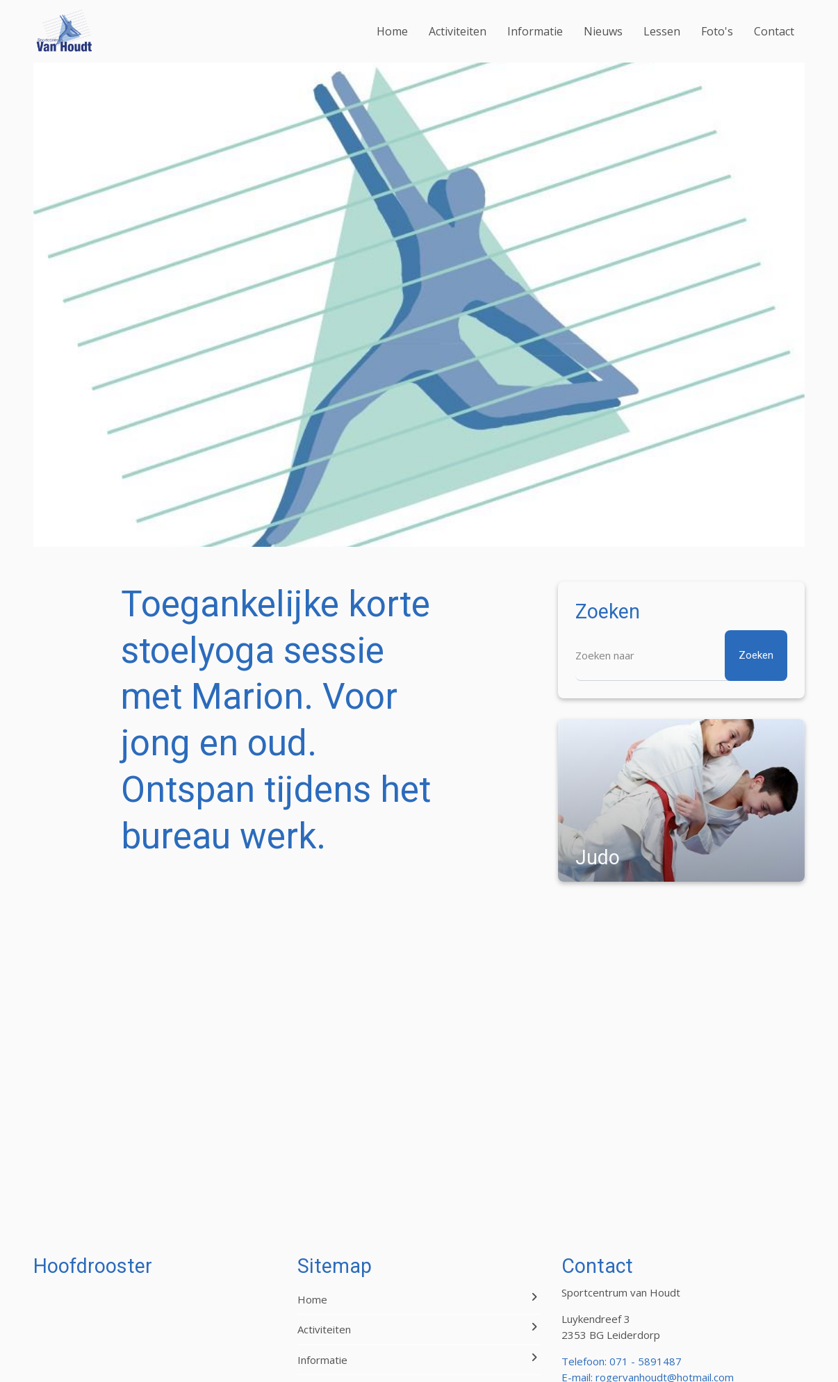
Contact (774, 31)
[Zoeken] (681, 655)
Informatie (535, 31)
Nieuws (603, 31)
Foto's (717, 31)
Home (392, 31)
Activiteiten (457, 31)
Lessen (661, 31)
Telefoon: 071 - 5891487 (621, 1361)
